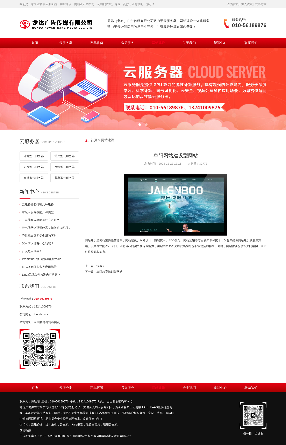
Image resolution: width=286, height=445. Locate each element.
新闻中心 (220, 43)
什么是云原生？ (31, 251)
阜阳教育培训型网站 (109, 271)
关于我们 (189, 43)
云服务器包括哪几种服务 (37, 204)
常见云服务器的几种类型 (37, 212)
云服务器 (65, 43)
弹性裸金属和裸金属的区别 (38, 235)
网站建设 (158, 43)
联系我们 (251, 43)
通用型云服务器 (65, 156)
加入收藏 (247, 4)
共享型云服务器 (65, 177)
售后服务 (127, 43)
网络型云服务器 (65, 167)
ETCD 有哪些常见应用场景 (38, 266)
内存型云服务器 (34, 167)
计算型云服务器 (34, 156)
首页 (35, 43)
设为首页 (233, 4)
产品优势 (96, 43)
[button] (139, 124)
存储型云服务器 (34, 177)
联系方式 (260, 4)
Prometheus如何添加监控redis (40, 259)
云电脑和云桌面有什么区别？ (39, 220)
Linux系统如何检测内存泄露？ (40, 274)
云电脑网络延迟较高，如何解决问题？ (45, 227)
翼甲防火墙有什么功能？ (37, 243)
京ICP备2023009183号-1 (56, 436)
